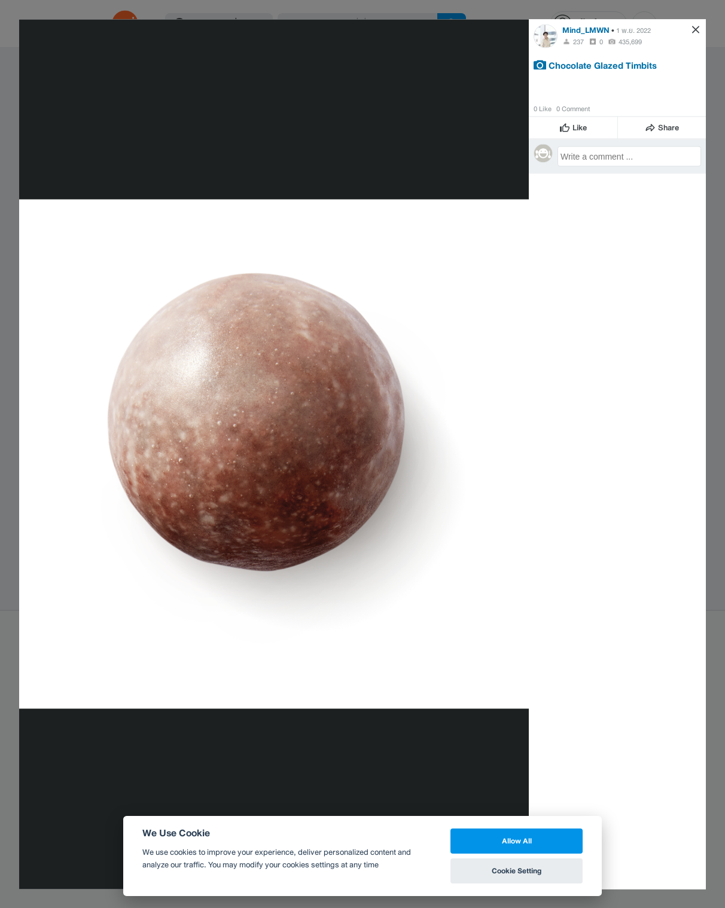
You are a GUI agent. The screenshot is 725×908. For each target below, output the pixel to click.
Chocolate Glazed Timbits (603, 64)
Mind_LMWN (586, 29)
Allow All (517, 840)
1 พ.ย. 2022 (633, 30)
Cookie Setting (516, 870)
